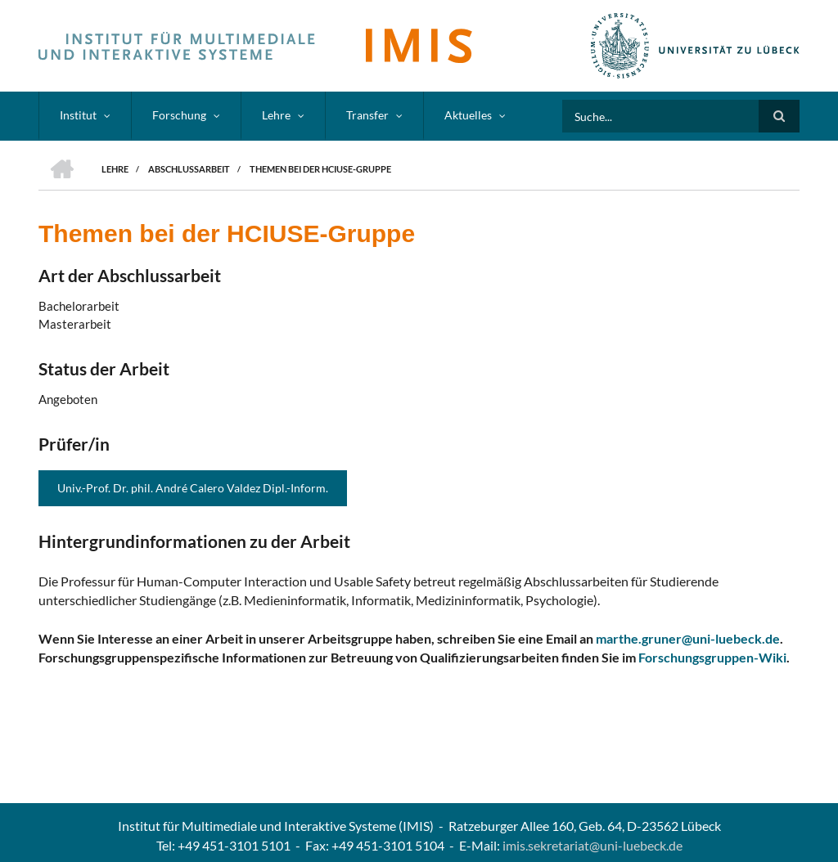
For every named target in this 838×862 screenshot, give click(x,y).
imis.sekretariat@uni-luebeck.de (592, 845)
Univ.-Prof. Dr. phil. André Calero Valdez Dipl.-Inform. (192, 488)
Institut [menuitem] (78, 115)
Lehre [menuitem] (276, 115)
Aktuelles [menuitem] (468, 115)
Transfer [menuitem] (367, 115)
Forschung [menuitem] (179, 115)
